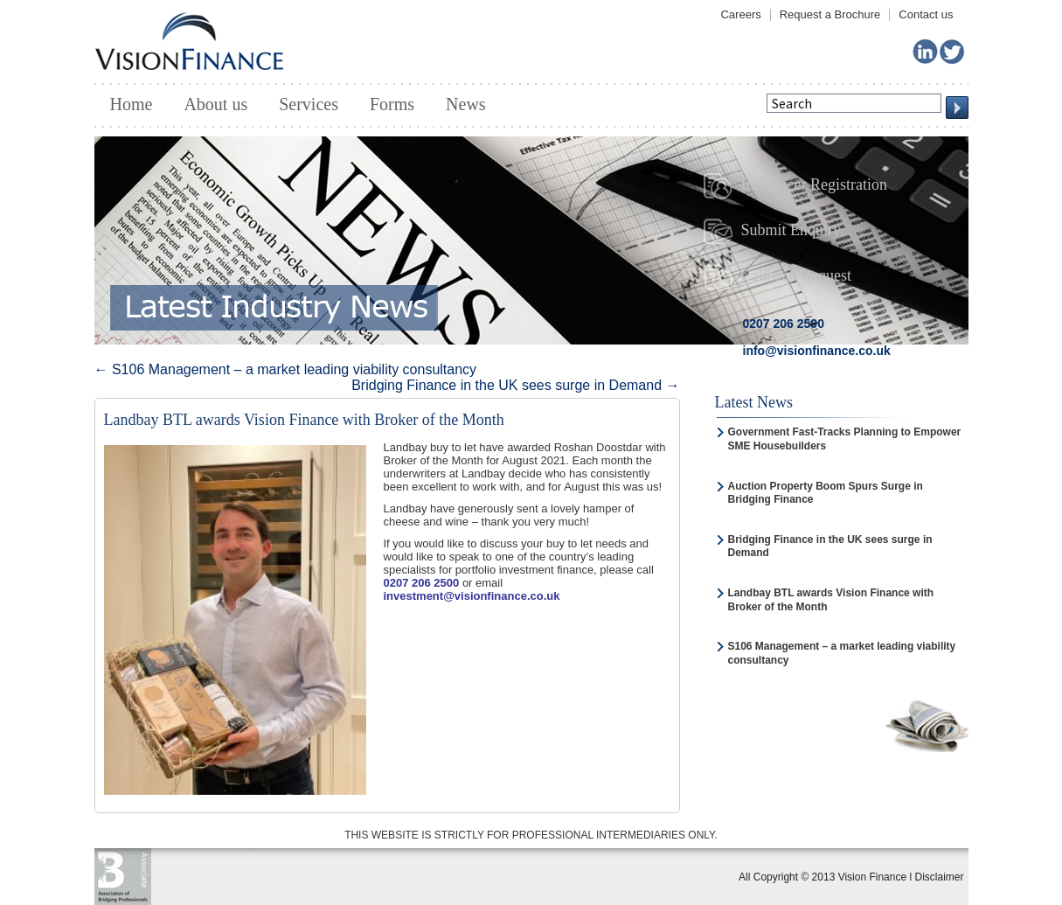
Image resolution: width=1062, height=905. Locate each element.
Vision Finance (189, 40)
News (466, 104)
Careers (740, 14)
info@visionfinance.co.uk (817, 351)
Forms (392, 104)
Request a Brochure (830, 14)
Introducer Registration (795, 186)
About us (215, 104)
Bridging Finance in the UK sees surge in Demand (515, 385)
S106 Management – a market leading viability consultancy (285, 369)
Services (308, 104)
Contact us (926, 14)
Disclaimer (938, 877)
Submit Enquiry (773, 232)
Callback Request (777, 277)
